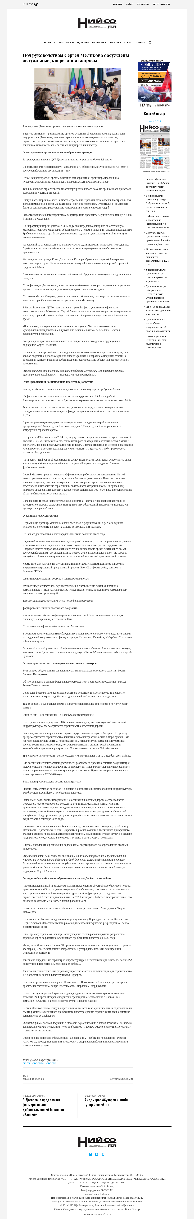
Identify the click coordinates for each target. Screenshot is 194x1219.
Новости (50, 1063)
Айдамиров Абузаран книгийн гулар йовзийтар (107, 1102)
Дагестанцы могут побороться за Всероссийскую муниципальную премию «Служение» (157, 294)
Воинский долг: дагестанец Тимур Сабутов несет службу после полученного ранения (158, 203)
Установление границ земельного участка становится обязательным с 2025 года (157, 257)
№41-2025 (154, 121)
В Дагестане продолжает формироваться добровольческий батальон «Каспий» (43, 1107)
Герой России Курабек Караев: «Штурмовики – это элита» (158, 310)
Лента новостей (33, 1063)
